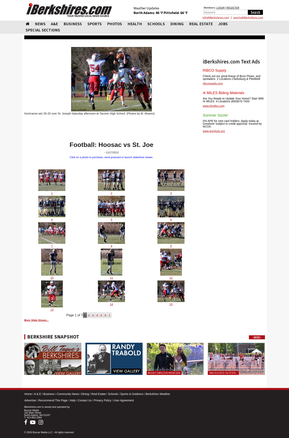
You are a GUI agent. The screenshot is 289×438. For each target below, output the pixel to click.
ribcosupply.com (213, 83)
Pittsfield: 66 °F (176, 13)
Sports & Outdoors (131, 394)
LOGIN (220, 7)
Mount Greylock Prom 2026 (164, 372)
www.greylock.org (214, 131)
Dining (85, 394)
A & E (37, 394)
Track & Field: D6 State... (223, 372)
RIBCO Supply (214, 70)
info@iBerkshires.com (216, 17)
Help (73, 400)
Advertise (30, 400)
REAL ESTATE (201, 23)
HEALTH (135, 23)
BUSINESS (73, 23)
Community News (68, 394)
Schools (113, 394)
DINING (177, 23)
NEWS (40, 23)
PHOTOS (114, 23)
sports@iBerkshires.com (248, 17)
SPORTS (94, 23)
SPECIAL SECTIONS (43, 29)
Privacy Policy (102, 400)
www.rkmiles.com (213, 105)
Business (49, 394)
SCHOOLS (156, 23)
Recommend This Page (53, 400)
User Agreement (124, 400)
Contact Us (85, 400)
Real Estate (98, 394)
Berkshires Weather (157, 394)
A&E (54, 23)
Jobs (223, 23)
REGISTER (233, 7)
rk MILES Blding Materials (223, 93)
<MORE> (257, 337)
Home (28, 394)
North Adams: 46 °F (149, 13)
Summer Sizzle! (215, 115)
